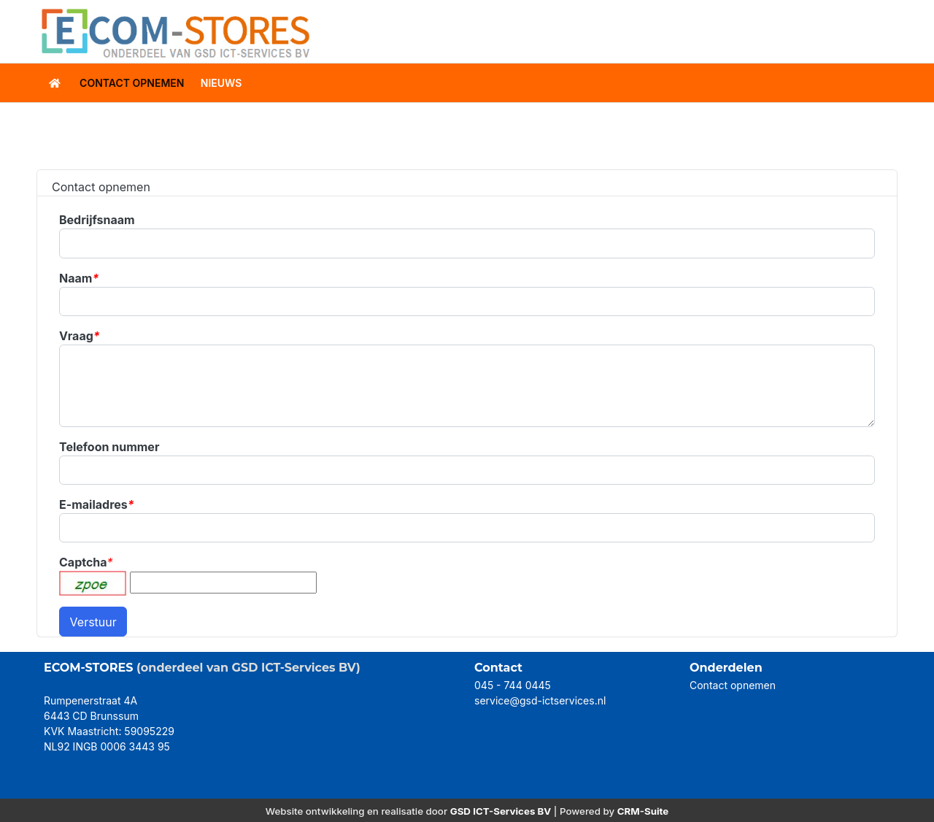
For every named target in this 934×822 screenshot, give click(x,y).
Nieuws (221, 83)
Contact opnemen (733, 685)
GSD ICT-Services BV (501, 811)
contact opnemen (132, 83)
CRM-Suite (643, 811)
